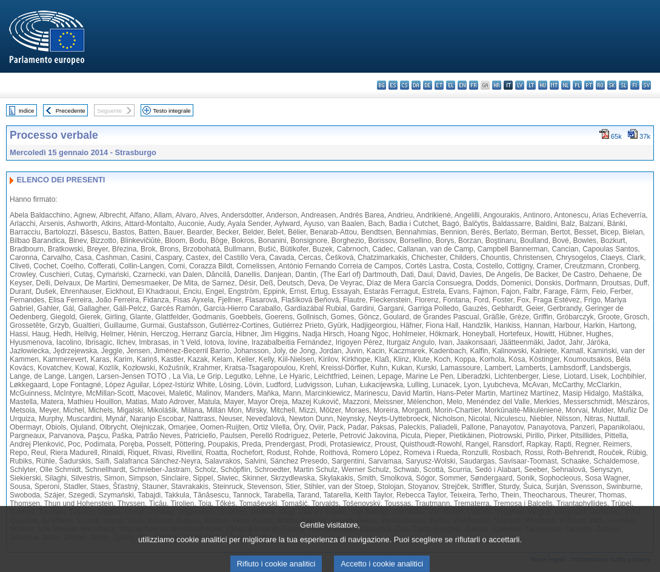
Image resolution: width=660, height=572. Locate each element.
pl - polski (577, 85)
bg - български (381, 85)
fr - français (473, 85)
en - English (462, 85)
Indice (27, 110)
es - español (393, 85)
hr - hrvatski (496, 85)
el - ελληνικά (450, 85)
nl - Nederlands (565, 85)
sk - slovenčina (611, 85)
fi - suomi (634, 85)
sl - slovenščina (623, 85)
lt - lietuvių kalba (531, 85)
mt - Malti (554, 85)
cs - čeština (404, 85)
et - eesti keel (439, 85)
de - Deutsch (427, 85)
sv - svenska (646, 85)
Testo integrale (171, 110)
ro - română (600, 85)
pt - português (588, 85)
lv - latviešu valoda (519, 85)
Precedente (70, 110)
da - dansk (416, 85)
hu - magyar (542, 85)
